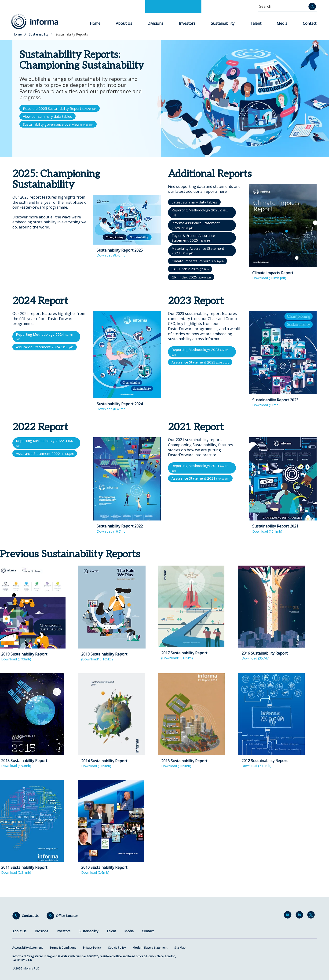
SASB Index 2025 (190, 269)
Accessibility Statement (27, 948)
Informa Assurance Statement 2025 (196, 225)
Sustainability (222, 23)
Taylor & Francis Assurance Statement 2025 (193, 237)
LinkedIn (300, 915)
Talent (255, 23)
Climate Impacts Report (197, 261)
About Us (124, 23)
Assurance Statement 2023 (200, 362)
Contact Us (30, 916)
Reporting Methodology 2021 (200, 467)
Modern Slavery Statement (150, 948)
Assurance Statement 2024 (44, 347)
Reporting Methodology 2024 (44, 336)
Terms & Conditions (63, 948)
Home (95, 23)
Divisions (155, 23)
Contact (309, 23)
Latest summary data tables (194, 202)
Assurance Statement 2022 (44, 453)
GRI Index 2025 (191, 277)
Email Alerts (288, 915)
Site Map (180, 948)
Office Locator (67, 916)
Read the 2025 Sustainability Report (59, 108)
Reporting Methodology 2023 (200, 351)
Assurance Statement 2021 (200, 478)
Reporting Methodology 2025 (200, 212)
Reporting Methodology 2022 (44, 442)
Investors (187, 23)
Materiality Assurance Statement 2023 (198, 250)
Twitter (312, 915)
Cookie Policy (117, 948)
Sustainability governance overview (58, 124)
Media (282, 23)
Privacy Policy (92, 948)
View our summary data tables (47, 116)
